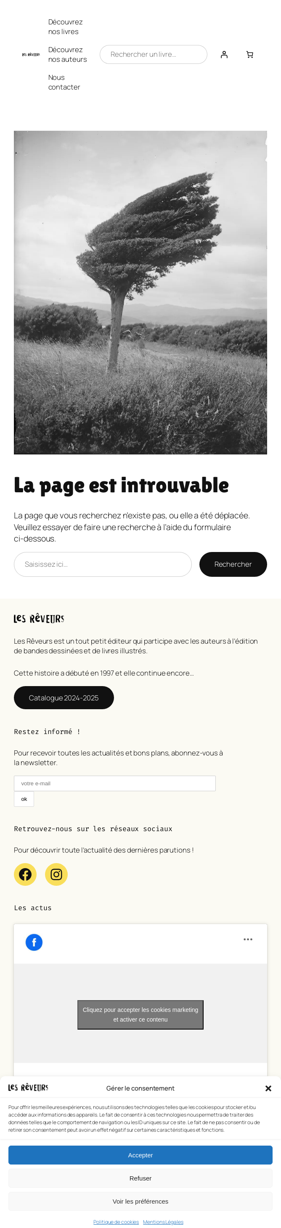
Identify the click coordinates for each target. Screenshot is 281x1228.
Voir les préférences (141, 1214)
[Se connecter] (224, 54)
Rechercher (233, 564)
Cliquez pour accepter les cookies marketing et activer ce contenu (141, 1014)
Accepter (140, 1168)
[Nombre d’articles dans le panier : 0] (250, 54)
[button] (268, 1101)
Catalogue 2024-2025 (63, 697)
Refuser (141, 1191)
